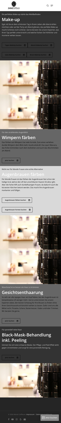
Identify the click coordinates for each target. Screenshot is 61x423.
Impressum (30, 414)
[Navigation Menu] (52, 5)
